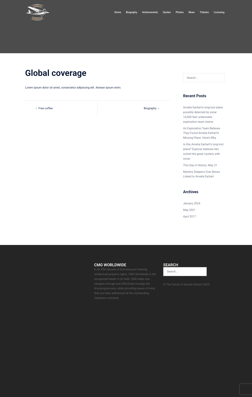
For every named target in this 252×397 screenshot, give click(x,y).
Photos (179, 12)
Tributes (204, 12)
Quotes (167, 12)
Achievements (150, 12)
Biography (131, 12)
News (192, 12)
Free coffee (46, 108)
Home (117, 12)
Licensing (219, 12)
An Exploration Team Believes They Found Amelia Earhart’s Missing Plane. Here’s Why (201, 133)
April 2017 (189, 216)
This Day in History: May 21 (200, 165)
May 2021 (189, 210)
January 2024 (191, 203)
